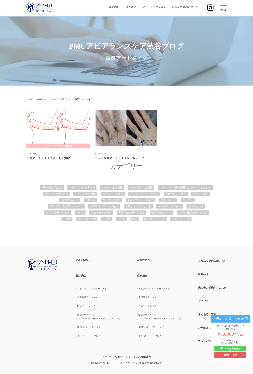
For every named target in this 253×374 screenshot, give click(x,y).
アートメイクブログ (154, 6)
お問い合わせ (230, 355)
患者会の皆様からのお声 (212, 287)
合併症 (67, 219)
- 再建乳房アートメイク (88, 297)
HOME (29, 99)
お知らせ (90, 200)
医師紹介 (203, 274)
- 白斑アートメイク (86, 306)
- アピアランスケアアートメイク (92, 288)
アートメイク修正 (112, 187)
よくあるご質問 (207, 314)
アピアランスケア (175, 193)
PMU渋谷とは (84, 260)
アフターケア (200, 193)
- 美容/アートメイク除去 (88, 336)
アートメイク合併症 (141, 187)
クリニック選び (111, 200)
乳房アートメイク (101, 212)
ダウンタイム (168, 200)
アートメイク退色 (85, 193)
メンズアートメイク (169, 206)
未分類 (121, 219)
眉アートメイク (181, 219)
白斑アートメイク (154, 219)
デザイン (188, 200)
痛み (134, 219)
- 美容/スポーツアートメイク (90, 327)
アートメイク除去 (112, 193)
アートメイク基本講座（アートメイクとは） (185, 187)
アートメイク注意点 (56, 193)
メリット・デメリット (138, 206)
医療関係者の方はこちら (186, 6)
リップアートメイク (57, 212)
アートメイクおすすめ (82, 187)
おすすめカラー (69, 200)
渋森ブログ (143, 260)
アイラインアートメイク (144, 193)
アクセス (203, 301)
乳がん (80, 212)
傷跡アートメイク (161, 212)
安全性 (107, 219)
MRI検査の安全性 (52, 187)
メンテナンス (196, 206)
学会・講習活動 (87, 219)
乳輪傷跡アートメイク (131, 212)
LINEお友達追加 (230, 348)
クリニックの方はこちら (212, 260)
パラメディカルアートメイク (66, 206)
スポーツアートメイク (140, 200)
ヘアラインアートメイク (104, 206)
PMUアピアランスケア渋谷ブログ (54, 99)
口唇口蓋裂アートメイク (193, 212)
